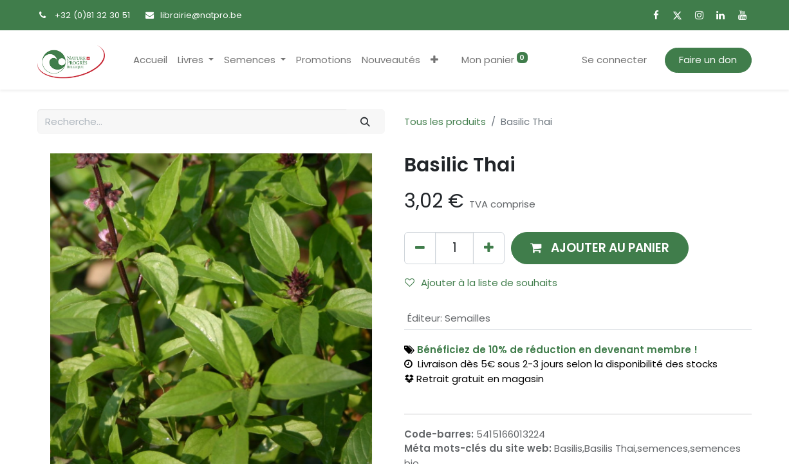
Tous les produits (445, 121)
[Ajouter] (489, 248)
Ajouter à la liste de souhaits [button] (481, 282)
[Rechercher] (365, 121)
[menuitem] (150, 60)
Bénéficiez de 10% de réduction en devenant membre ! (557, 349)
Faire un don (708, 59)
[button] (434, 60)
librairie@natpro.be (201, 15)
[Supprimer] (420, 248)
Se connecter (614, 59)
